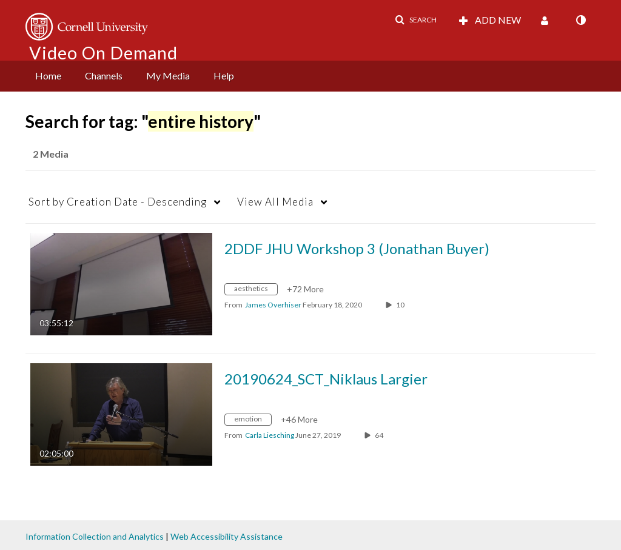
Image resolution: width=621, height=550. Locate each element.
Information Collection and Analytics (94, 536)
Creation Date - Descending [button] (118, 201)
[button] (416, 20)
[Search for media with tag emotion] (252, 421)
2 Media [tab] (51, 153)
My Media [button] (168, 75)
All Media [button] (275, 201)
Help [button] (223, 75)
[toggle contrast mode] (580, 20)
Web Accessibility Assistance (226, 536)
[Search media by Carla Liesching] (269, 435)
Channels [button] (104, 75)
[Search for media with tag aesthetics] (255, 291)
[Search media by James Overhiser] (273, 304)
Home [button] (48, 75)
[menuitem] (48, 76)
